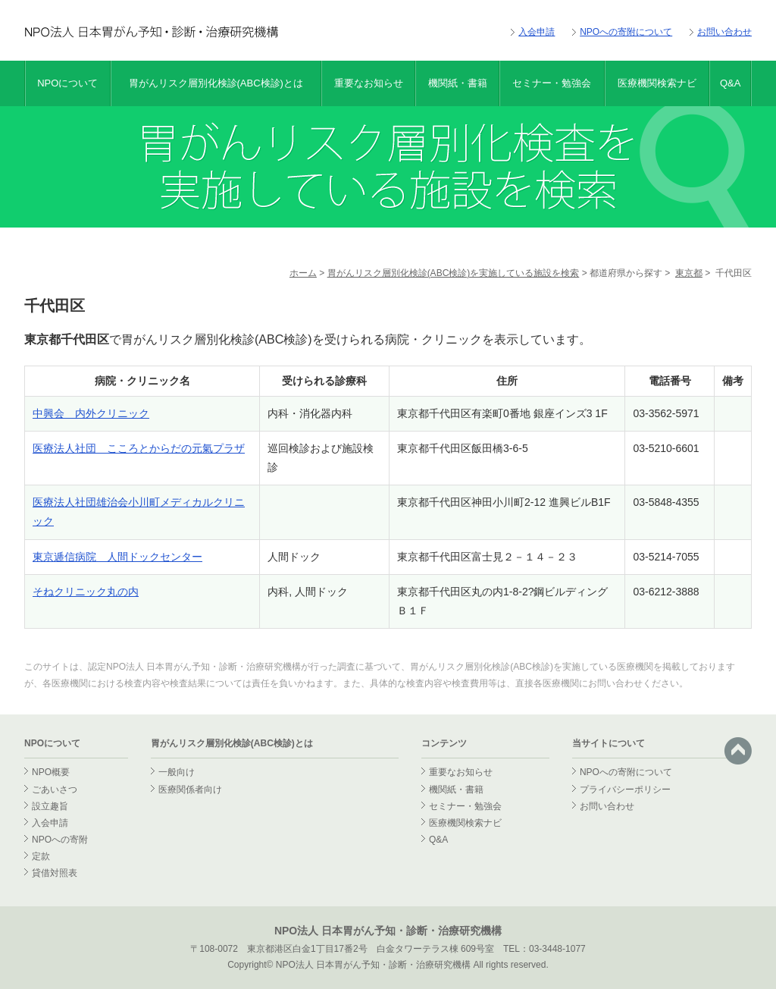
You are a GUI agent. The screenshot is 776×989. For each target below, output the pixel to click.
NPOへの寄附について (626, 32)
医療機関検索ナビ (657, 83)
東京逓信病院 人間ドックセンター (117, 557)
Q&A (730, 83)
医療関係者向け (190, 789)
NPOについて (67, 83)
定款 (41, 856)
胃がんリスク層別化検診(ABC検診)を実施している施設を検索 (453, 273)
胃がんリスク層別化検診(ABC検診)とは (216, 83)
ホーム (303, 273)
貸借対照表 (54, 873)
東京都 (688, 273)
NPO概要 (51, 772)
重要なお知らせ (368, 83)
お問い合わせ (724, 32)
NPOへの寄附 (60, 839)
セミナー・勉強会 (551, 83)
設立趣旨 (50, 806)
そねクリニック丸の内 (86, 592)
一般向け (176, 772)
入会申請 (536, 32)
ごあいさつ (54, 789)
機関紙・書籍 (457, 83)
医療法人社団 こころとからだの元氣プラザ (139, 448)
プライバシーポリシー (625, 789)
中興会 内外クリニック (91, 413)
